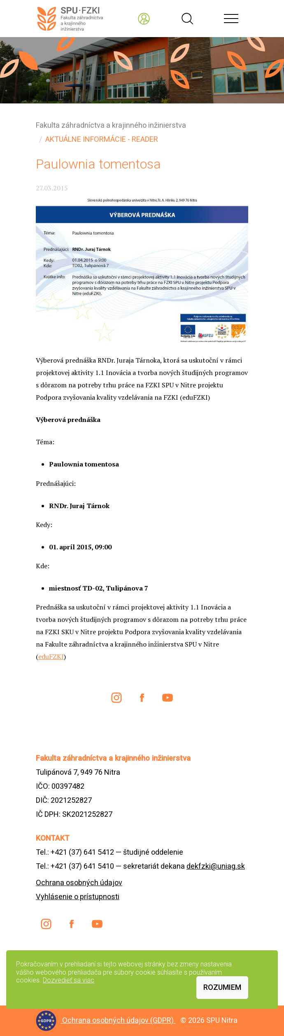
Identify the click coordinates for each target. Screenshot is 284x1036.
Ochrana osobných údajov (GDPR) (118, 1020)
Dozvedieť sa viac (68, 980)
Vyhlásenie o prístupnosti (77, 896)
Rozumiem (222, 987)
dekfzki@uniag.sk (215, 866)
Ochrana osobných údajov (79, 882)
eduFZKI (51, 656)
